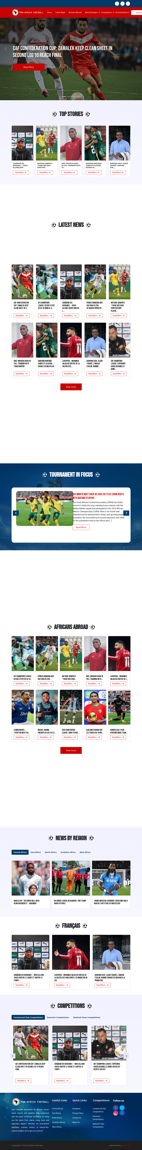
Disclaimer (76, 1108)
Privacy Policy (77, 1113)
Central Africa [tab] (20, 852)
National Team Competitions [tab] (86, 1017)
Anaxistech (126, 1145)
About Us (76, 1122)
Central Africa (57, 1108)
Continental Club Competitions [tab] (28, 1017)
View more (71, 386)
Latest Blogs (60, 12)
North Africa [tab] (51, 852)
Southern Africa (58, 1122)
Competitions (106, 12)
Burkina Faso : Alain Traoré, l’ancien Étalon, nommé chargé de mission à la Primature (110, 978)
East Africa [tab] (36, 852)
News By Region (91, 12)
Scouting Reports (122, 12)
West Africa (56, 1127)
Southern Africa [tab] (68, 852)
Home (49, 12)
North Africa (57, 1118)
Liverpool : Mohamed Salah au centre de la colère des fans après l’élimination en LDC (70, 978)
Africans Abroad (75, 12)
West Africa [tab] (85, 852)
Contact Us (76, 1118)
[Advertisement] (18, 226)
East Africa (56, 1113)
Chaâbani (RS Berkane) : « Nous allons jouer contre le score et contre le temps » (29, 978)
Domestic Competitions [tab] (58, 1017)
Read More (29, 67)
